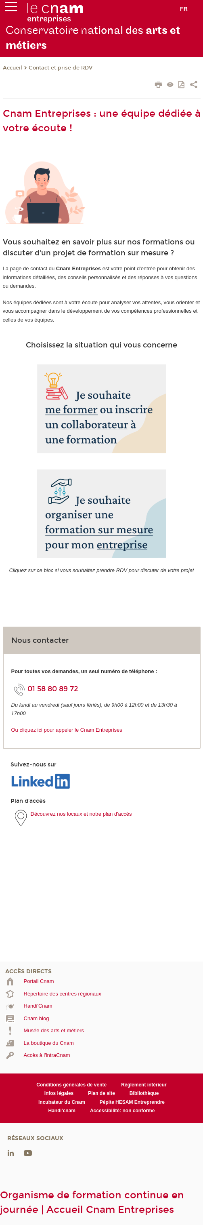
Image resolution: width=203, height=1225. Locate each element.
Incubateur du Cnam (61, 1102)
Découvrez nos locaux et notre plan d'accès (81, 814)
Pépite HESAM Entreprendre (132, 1102)
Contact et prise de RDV (60, 68)
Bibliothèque (144, 1093)
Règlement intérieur (144, 1085)
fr (184, 9)
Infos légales (59, 1093)
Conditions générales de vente (71, 1085)
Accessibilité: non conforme (122, 1110)
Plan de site (101, 1093)
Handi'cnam (61, 1110)
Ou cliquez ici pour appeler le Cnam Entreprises (66, 730)
